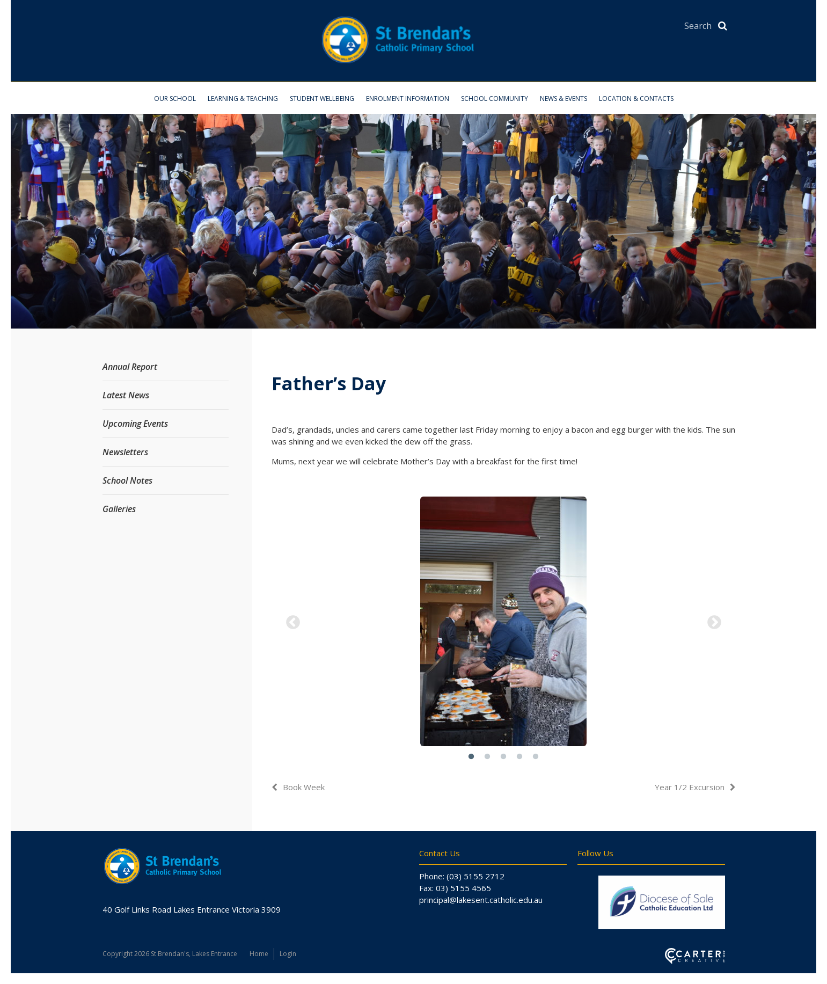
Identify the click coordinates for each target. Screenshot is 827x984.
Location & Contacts (636, 98)
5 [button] (535, 757)
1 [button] (471, 757)
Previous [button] (293, 623)
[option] (504, 623)
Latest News (126, 395)
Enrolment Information (407, 98)
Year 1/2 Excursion (689, 787)
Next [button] (714, 623)
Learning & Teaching (243, 98)
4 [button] (519, 757)
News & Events (563, 98)
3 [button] (503, 757)
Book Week (304, 787)
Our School (175, 98)
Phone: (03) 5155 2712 (461, 876)
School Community (494, 98)
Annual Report (130, 367)
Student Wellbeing (322, 98)
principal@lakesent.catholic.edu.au (481, 899)
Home (259, 953)
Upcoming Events (135, 423)
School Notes (127, 480)
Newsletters (125, 452)
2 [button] (487, 757)
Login (288, 953)
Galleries (119, 509)
